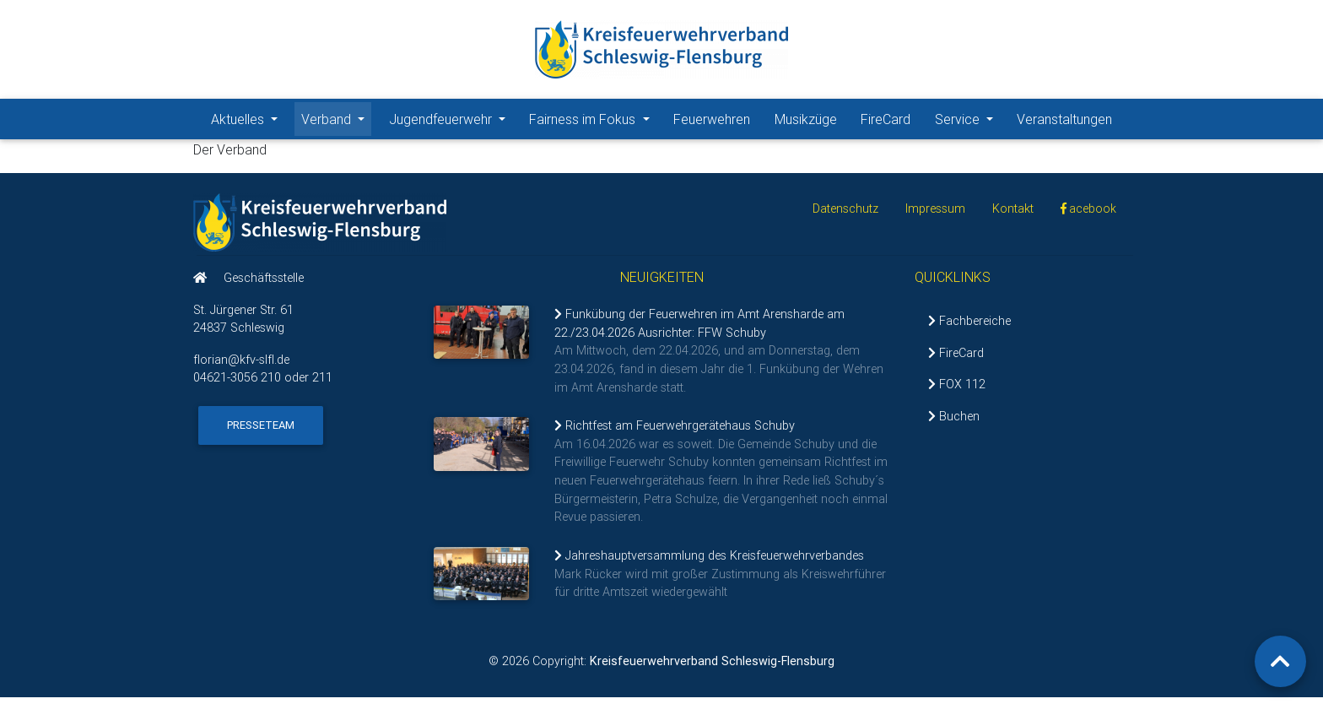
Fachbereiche (969, 327)
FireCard (885, 122)
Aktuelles (247, 121)
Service (967, 121)
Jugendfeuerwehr (450, 121)
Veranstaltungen (1064, 122)
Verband (336, 121)
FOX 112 (957, 390)
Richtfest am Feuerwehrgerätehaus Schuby (674, 432)
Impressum (935, 215)
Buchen (954, 423)
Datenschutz (845, 215)
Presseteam (260, 432)
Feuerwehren (711, 122)
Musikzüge (806, 122)
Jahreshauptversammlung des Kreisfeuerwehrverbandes (709, 562)
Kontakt (1013, 215)
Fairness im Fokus (592, 121)
